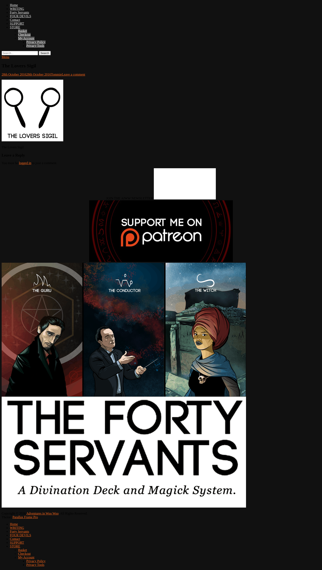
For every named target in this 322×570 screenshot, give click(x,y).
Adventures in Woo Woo (42, 513)
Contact (15, 20)
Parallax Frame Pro (25, 517)
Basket (22, 31)
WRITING (17, 8)
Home (14, 5)
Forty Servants (19, 12)
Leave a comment (73, 74)
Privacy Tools (35, 45)
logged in (25, 163)
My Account (26, 38)
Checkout (24, 34)
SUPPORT (17, 23)
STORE (15, 27)
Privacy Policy (36, 42)
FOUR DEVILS (20, 16)
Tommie (56, 74)
